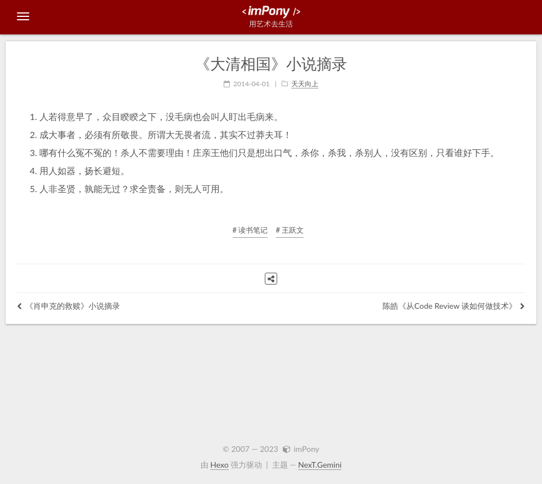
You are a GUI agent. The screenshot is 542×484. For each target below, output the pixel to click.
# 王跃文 (290, 229)
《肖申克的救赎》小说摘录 (68, 305)
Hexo (219, 464)
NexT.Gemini (319, 464)
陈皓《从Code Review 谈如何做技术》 (454, 305)
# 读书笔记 (250, 229)
